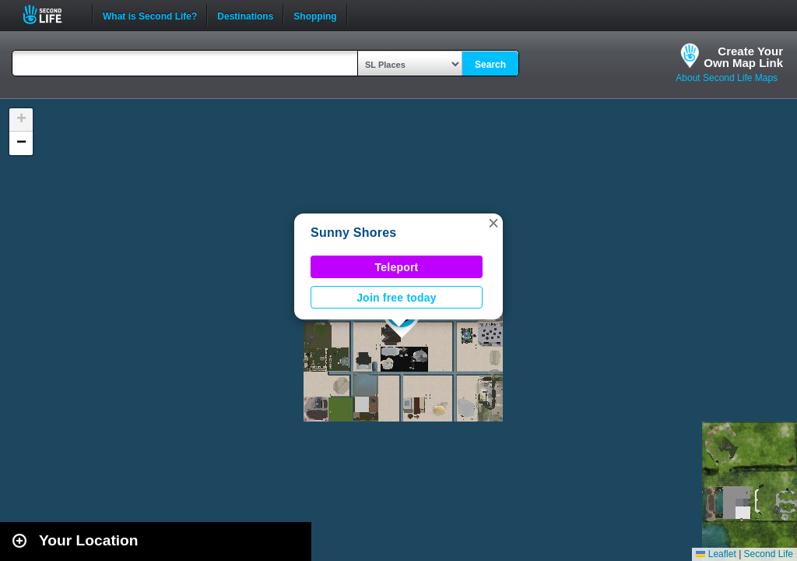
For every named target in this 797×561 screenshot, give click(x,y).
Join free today (396, 297)
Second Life (51, 14)
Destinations (245, 15)
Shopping (314, 15)
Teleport (397, 267)
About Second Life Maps (727, 77)
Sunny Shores (353, 232)
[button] (493, 222)
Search (490, 64)
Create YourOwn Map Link (743, 56)
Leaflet (716, 554)
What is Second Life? (150, 15)
